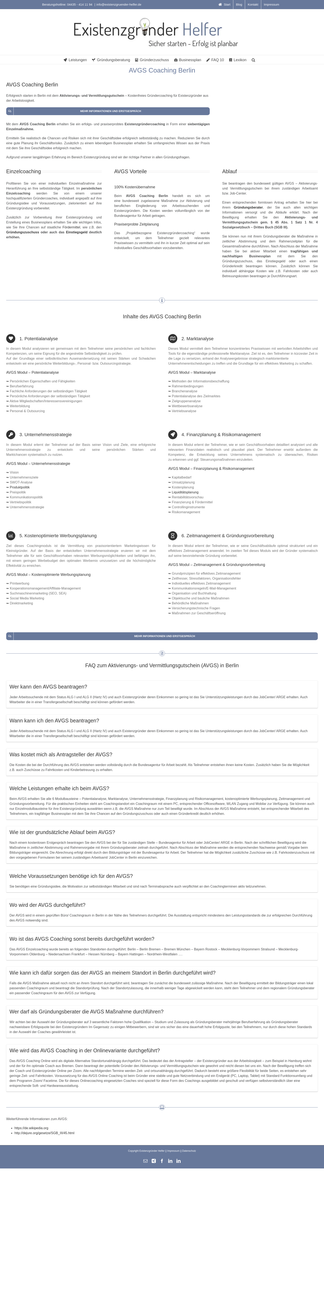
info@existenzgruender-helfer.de (118, 4)
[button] (253, 59)
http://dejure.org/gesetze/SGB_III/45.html (44, 1133)
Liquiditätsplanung (185, 492)
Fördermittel (71, 227)
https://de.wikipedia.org (31, 1128)
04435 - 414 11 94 (80, 4)
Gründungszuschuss (22, 232)
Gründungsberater (248, 207)
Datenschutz (189, 1150)
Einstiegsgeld (76, 232)
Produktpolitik (20, 487)
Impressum (173, 1150)
